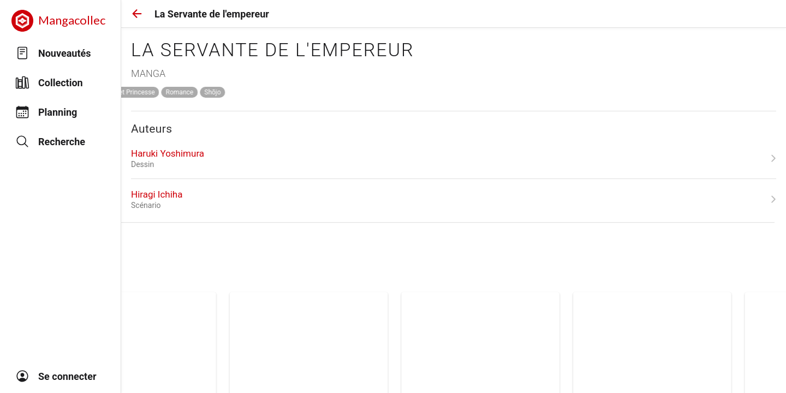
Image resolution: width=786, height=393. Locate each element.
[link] (453, 158)
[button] (137, 14)
